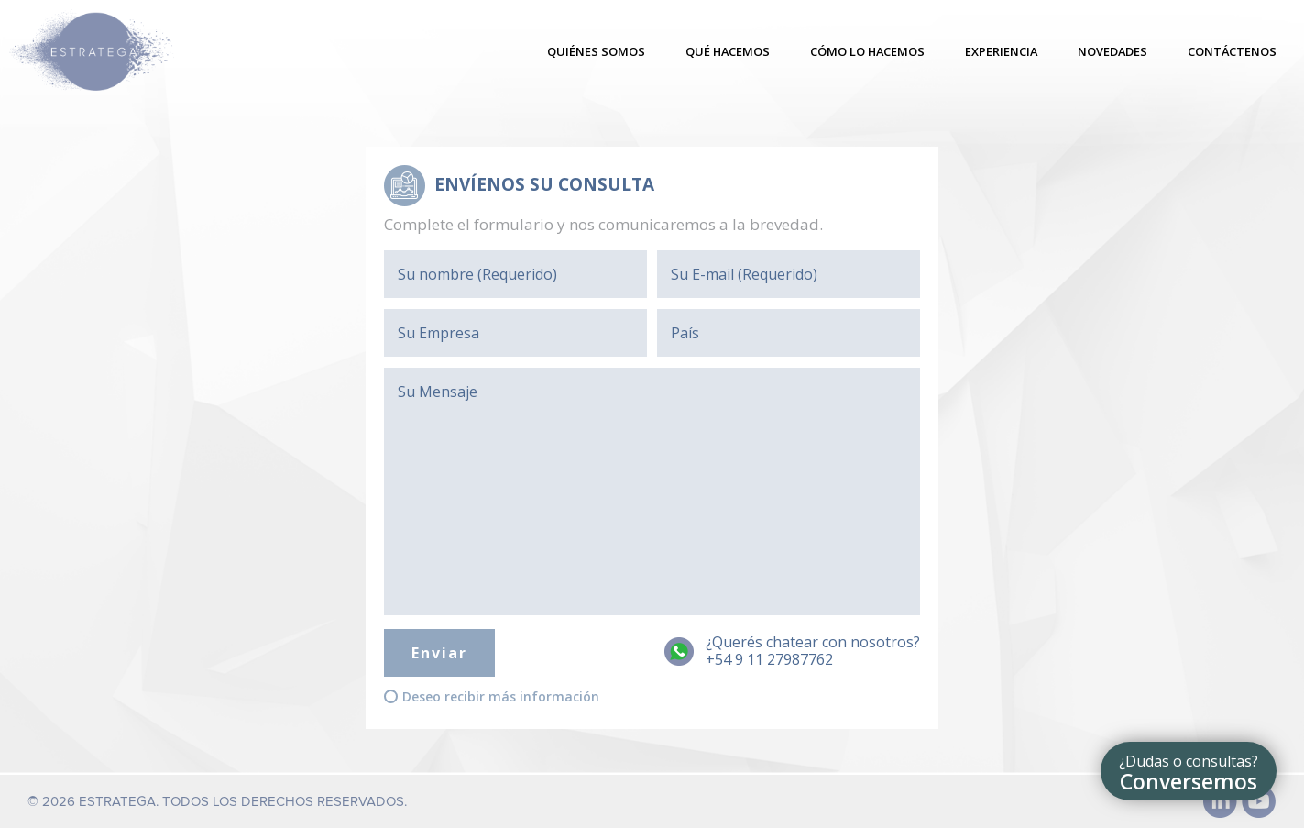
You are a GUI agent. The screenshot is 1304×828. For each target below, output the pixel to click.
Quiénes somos (596, 51)
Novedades (1112, 51)
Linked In (1220, 801)
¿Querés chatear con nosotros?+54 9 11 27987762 (813, 651)
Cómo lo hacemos (867, 51)
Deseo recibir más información (500, 696)
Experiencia (1001, 51)
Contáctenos (1232, 51)
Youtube (1259, 801)
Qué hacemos (727, 51)
